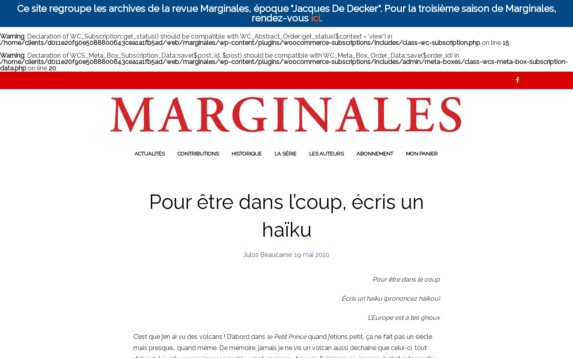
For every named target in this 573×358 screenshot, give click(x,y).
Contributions (198, 154)
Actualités (149, 154)
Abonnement (375, 154)
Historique (247, 154)
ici (315, 18)
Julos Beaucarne (268, 255)
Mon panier (422, 154)
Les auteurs (326, 154)
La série (285, 154)
